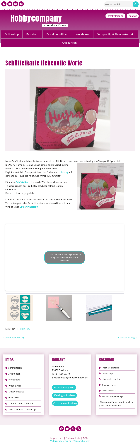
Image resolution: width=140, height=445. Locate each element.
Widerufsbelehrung (60, 440)
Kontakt (133, 15)
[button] (32, 34)
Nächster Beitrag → (127, 337)
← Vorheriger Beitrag (13, 337)
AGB (85, 438)
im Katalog (62, 172)
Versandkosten (82, 440)
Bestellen (31, 34)
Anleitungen (69, 42)
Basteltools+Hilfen (57, 34)
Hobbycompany (36, 18)
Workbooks (82, 34)
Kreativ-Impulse (115, 15)
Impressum (56, 438)
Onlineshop (12, 34)
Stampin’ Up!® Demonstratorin (115, 34)
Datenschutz (73, 438)
